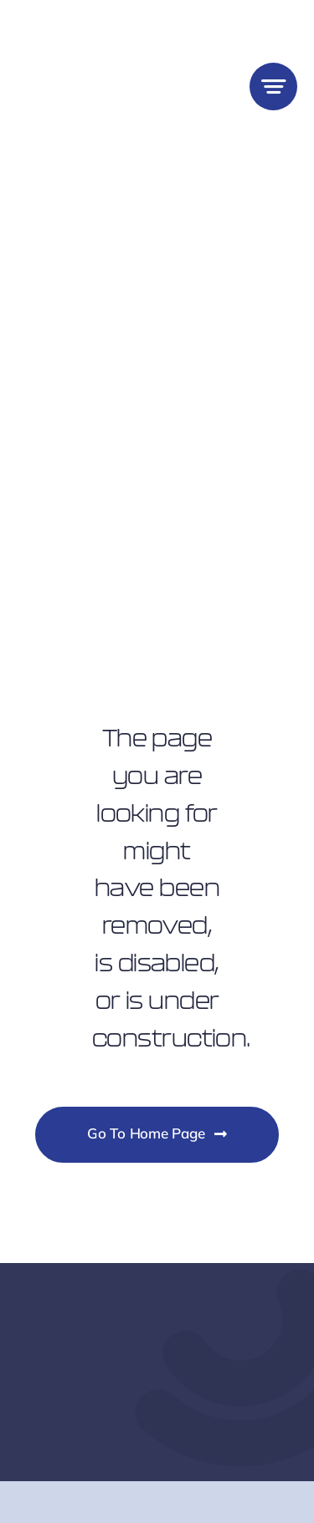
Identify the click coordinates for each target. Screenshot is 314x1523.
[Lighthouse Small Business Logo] (86, 23)
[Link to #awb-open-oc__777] (273, 86)
